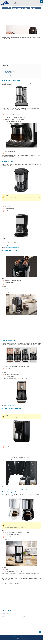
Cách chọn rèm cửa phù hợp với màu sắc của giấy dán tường (16, 489)
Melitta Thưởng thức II (9, 75)
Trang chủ (14, 636)
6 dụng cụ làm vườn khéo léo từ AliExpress (13, 158)
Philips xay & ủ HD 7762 (9, 71)
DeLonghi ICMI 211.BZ (9, 72)
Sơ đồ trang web (21, 636)
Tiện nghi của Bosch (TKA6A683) (11, 73)
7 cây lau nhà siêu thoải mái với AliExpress (12, 247)
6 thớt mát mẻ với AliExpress (10, 405)
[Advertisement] (21, 16)
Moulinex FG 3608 (8, 70)
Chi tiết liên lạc (27, 636)
